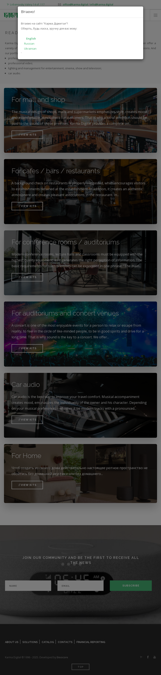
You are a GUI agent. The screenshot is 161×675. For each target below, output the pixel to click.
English (31, 38)
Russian (29, 43)
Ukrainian (30, 48)
